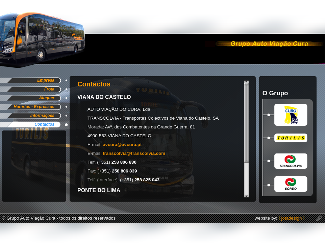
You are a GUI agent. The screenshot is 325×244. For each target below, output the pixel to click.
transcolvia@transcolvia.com (134, 153)
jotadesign (292, 218)
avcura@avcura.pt (122, 144)
